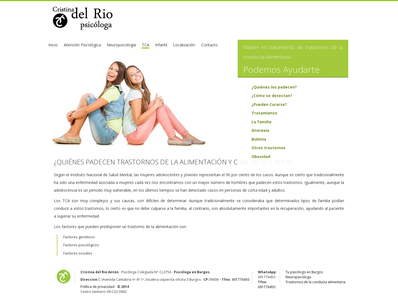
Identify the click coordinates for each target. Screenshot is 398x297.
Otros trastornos (269, 147)
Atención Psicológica (82, 44)
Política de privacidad (97, 286)
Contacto (209, 44)
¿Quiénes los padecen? (274, 87)
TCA (145, 44)
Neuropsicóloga (298, 277)
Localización (184, 44)
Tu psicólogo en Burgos (304, 272)
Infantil (161, 44)
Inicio (53, 44)
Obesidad (261, 156)
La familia (261, 121)
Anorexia (260, 130)
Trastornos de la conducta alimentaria (315, 282)
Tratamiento (264, 113)
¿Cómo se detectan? (272, 95)
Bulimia (259, 139)
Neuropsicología (121, 44)
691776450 (240, 279)
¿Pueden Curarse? (269, 104)
